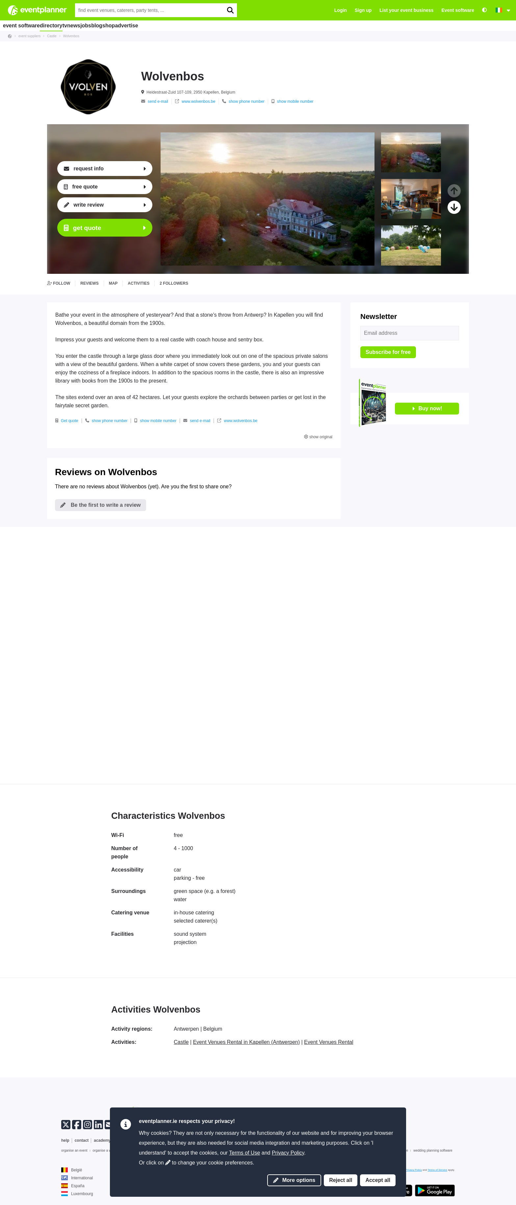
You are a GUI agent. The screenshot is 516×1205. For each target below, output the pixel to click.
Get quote (66, 420)
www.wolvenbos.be (195, 101)
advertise (180, 25)
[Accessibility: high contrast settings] (484, 10)
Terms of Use (244, 1153)
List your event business (406, 10)
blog (135, 25)
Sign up (363, 10)
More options (294, 1180)
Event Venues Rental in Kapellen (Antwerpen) (246, 1042)
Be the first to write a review (100, 505)
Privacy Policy (288, 1153)
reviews (89, 283)
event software (23, 25)
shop (155, 25)
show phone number (243, 101)
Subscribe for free (388, 352)
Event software (457, 10)
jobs (116, 25)
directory (57, 25)
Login (340, 10)
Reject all (340, 1180)
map (113, 283)
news (96, 25)
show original (318, 437)
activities (138, 283)
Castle (181, 1042)
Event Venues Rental (328, 1042)
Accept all (377, 1180)
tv (79, 25)
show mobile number (292, 101)
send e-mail (154, 101)
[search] (230, 10)
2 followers (174, 283)
